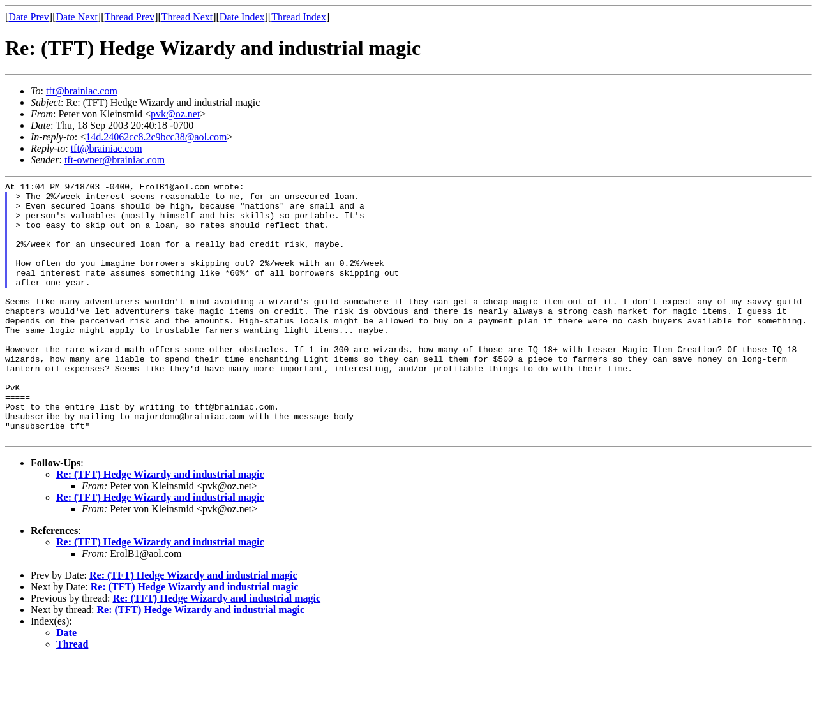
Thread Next (187, 16)
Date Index (242, 16)
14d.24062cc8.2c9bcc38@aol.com (156, 136)
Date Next (77, 16)
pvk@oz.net (175, 113)
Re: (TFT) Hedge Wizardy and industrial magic (160, 526)
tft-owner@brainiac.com (114, 159)
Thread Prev (129, 16)
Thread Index (298, 16)
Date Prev (28, 16)
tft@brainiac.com (81, 90)
